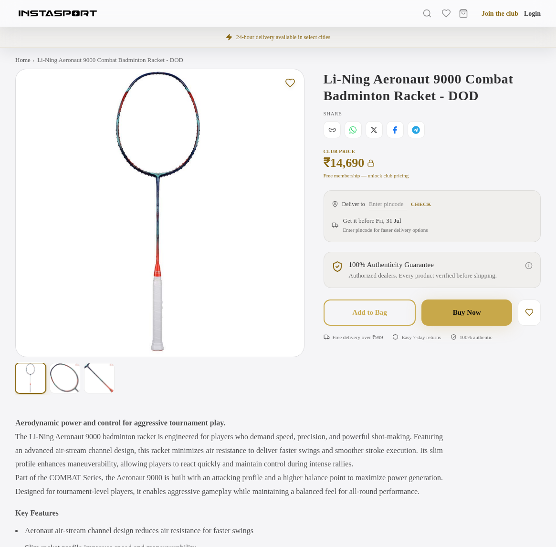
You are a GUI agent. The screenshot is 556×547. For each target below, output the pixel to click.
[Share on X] (374, 129)
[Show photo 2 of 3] (65, 378)
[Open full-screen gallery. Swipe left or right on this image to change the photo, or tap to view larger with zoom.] (160, 213)
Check (421, 204)
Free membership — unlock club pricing (366, 175)
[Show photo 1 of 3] (30, 378)
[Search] (427, 13)
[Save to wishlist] (290, 83)
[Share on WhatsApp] (353, 129)
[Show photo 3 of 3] (99, 378)
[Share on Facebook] (395, 129)
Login (532, 13)
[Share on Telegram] (416, 129)
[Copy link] (332, 129)
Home (23, 59)
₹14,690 (349, 163)
